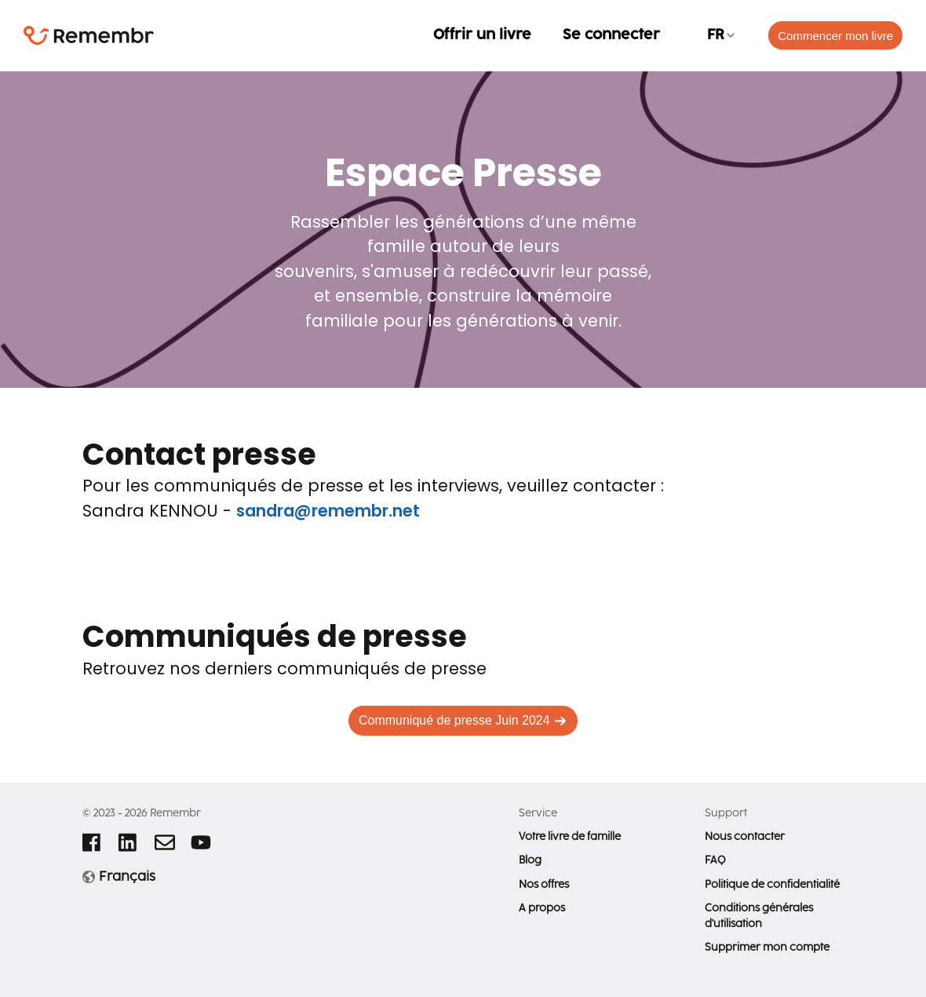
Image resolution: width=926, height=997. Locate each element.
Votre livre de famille (570, 837)
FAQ (715, 860)
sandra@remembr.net (328, 510)
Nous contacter (745, 837)
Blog (530, 860)
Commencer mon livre (835, 35)
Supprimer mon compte (767, 947)
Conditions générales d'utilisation (759, 916)
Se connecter (611, 35)
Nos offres (544, 884)
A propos (542, 908)
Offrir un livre (482, 35)
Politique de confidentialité (772, 884)
